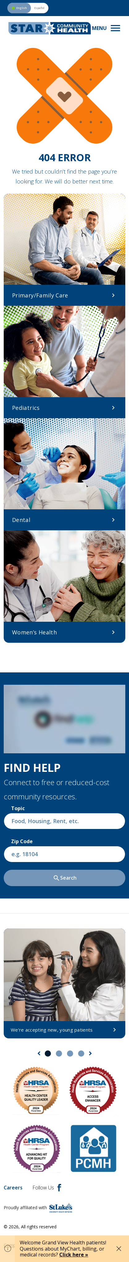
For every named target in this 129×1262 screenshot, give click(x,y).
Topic (18, 808)
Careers (13, 1187)
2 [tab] (59, 1053)
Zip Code (22, 841)
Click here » (73, 1254)
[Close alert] (119, 1248)
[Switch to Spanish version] (28, 8)
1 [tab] (48, 1053)
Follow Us (46, 1188)
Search (65, 878)
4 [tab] (81, 1053)
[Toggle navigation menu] (107, 28)
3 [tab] (70, 1053)
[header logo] (49, 28)
